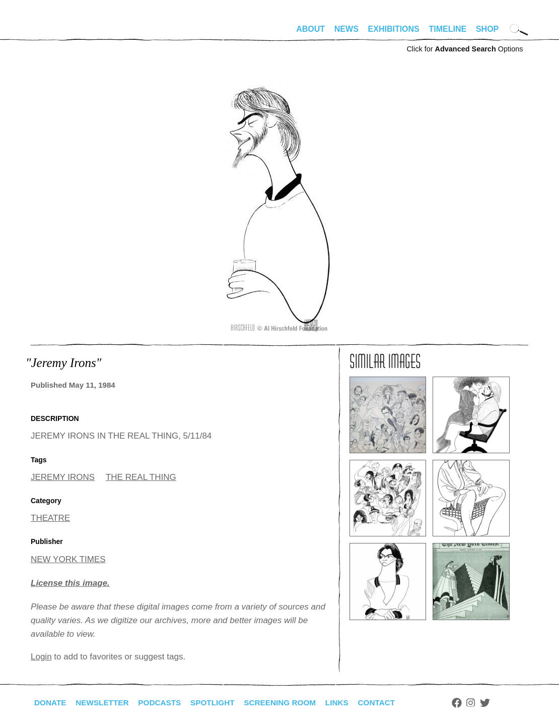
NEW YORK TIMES (68, 559)
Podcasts (164, 702)
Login (41, 656)
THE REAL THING (141, 477)
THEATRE (50, 518)
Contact (389, 702)
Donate (50, 702)
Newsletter (104, 702)
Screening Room (289, 702)
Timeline (448, 29)
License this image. (70, 583)
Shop (487, 29)
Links (348, 702)
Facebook (470, 703)
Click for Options (464, 49)
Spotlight (219, 702)
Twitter (499, 703)
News (346, 29)
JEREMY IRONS (63, 477)
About (310, 29)
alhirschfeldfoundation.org (61, 33)
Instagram (484, 703)
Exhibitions (394, 29)
